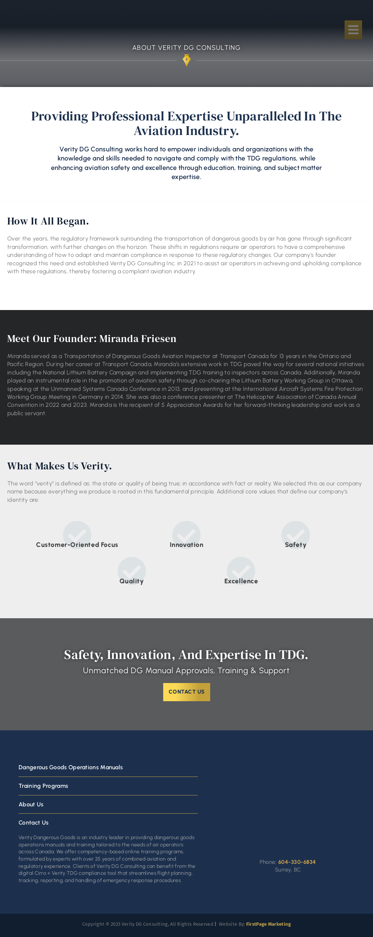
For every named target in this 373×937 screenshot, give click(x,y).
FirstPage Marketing (268, 924)
